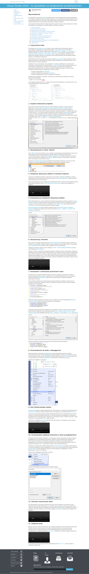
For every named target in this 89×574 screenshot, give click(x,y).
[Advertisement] (18, 46)
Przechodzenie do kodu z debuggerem (40, 37)
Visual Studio (17, 22)
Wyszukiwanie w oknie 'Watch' (38, 30)
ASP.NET (16, 14)
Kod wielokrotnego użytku (37, 38)
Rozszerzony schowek (36, 34)
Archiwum (13, 560)
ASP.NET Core (17, 12)
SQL (15, 19)
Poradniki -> (14, 554)
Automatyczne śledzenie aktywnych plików (41, 33)
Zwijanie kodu (34, 42)
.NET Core (16, 11)
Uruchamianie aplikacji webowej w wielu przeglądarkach (45, 40)
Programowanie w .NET (17, 1)
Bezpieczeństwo (18, 15)
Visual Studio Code (18, 24)
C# (15, 16)
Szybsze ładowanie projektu (38, 28)
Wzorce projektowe (19, 21)
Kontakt (74, 10)
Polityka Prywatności (16, 563)
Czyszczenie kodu (35, 27)
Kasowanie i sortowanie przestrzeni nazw (41, 35)
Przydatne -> (14, 557)
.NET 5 (15, 9)
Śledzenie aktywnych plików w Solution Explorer (43, 31)
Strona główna (14, 551)
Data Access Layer (18, 18)
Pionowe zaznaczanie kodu (37, 41)
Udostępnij (56, 10)
